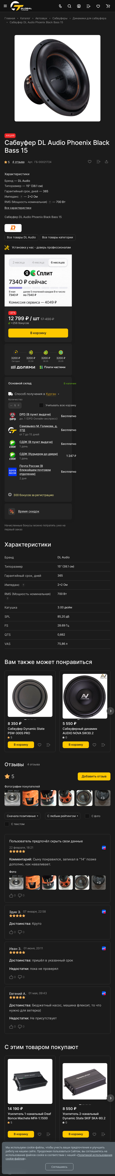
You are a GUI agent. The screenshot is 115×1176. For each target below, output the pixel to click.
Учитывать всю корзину (57, 405)
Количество (15, 399)
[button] (110, 711)
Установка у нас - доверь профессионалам (41, 247)
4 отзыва (18, 162)
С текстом (15, 824)
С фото (92, 816)
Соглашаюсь (59, 1167)
